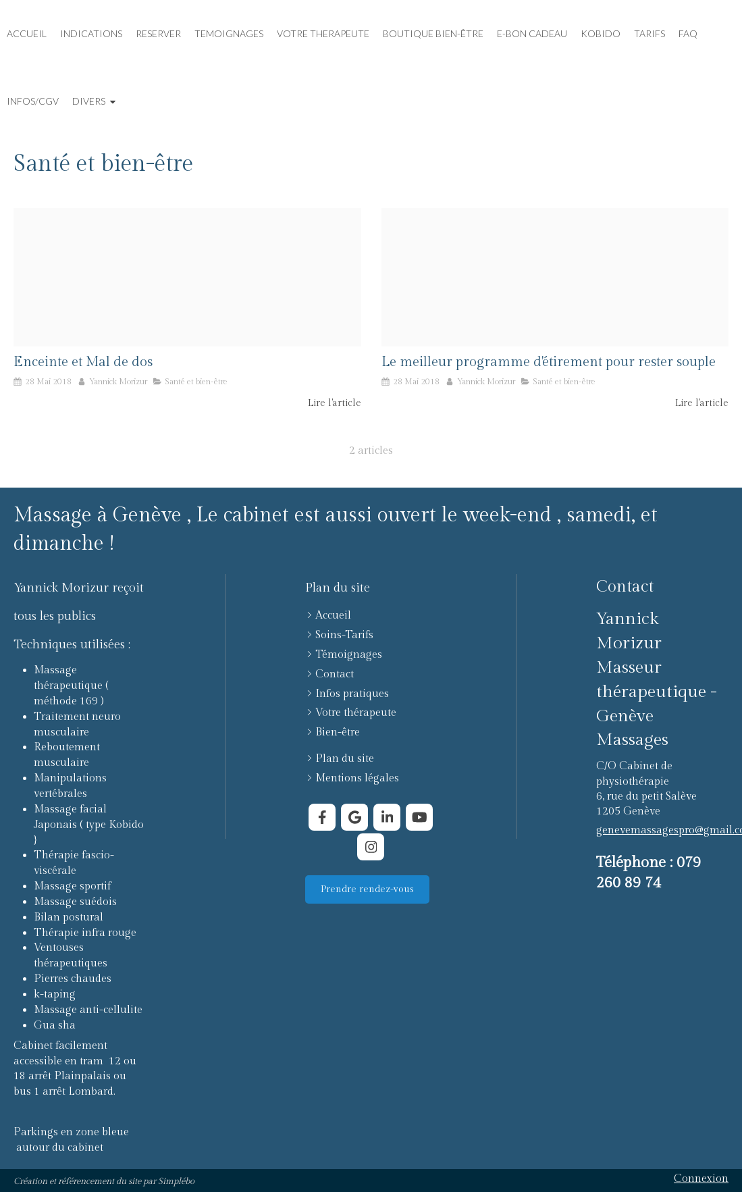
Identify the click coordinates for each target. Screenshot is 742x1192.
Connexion (701, 1178)
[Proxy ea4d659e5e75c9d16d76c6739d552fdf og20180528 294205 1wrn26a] (555, 277)
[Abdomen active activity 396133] (187, 277)
